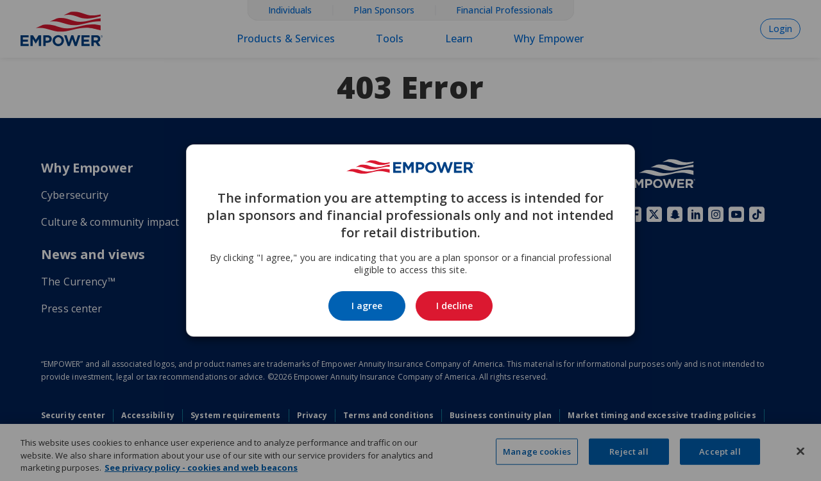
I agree (366, 306)
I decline (454, 306)
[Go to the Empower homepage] (410, 167)
